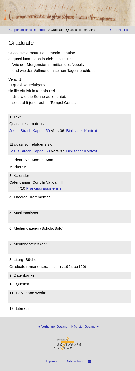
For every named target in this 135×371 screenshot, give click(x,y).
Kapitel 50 (41, 130)
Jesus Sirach (20, 130)
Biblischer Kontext (81, 130)
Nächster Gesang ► (85, 326)
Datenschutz (74, 361)
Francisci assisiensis (45, 188)
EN (118, 30)
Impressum (53, 361)
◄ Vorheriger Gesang (53, 326)
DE (111, 30)
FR (126, 30)
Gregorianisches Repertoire (28, 30)
